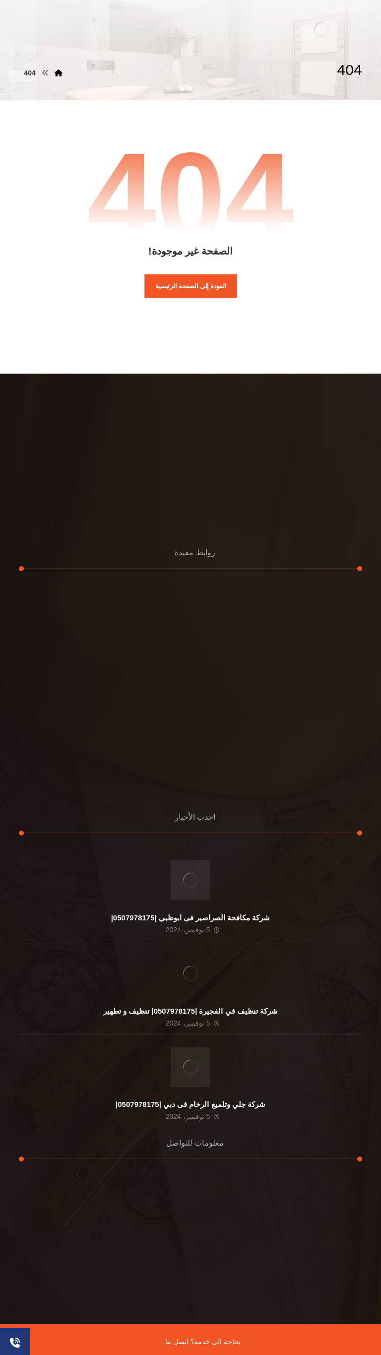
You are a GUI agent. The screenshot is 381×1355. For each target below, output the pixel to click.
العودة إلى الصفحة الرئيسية (190, 285)
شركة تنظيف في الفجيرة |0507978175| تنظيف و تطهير (190, 1011)
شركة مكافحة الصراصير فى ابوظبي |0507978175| (190, 917)
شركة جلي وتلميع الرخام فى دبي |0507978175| (190, 1104)
